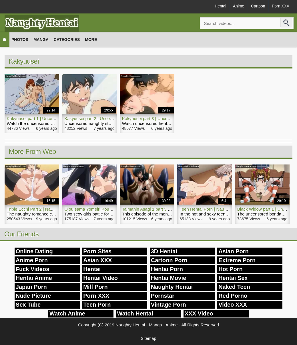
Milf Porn (95, 287)
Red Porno (232, 296)
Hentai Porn (167, 269)
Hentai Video (100, 278)
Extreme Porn (237, 260)
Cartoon (257, 6)
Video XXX (232, 304)
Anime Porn (32, 260)
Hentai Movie (168, 278)
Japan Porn (31, 287)
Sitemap (148, 338)
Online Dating (34, 251)
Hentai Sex (233, 278)
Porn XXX (280, 6)
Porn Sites (97, 251)
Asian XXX (97, 260)
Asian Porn (233, 251)
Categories (67, 39)
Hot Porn (230, 269)
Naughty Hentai (172, 287)
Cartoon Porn (169, 260)
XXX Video (199, 313)
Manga (41, 39)
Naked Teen (234, 287)
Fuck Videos (32, 269)
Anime (237, 6)
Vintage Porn (168, 304)
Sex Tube (28, 304)
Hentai (218, 6)
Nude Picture (33, 296)
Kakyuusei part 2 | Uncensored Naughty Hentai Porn (114, 118)
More (91, 39)
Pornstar (162, 296)
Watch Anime (67, 313)
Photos (19, 39)
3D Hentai (164, 251)
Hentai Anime (34, 278)
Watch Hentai (135, 313)
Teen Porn (97, 304)
